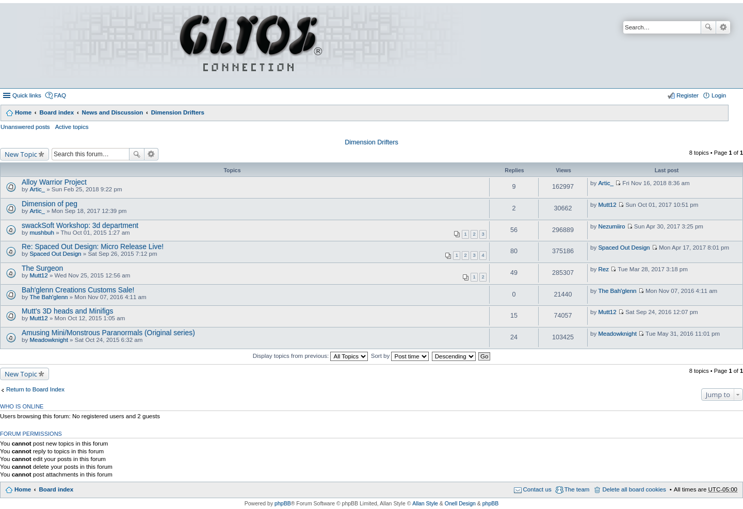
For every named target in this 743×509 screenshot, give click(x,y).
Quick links (26, 95)
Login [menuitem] (719, 95)
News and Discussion (112, 112)
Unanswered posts (25, 127)
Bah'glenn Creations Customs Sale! (78, 290)
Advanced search (723, 27)
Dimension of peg (49, 204)
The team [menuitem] (577, 489)
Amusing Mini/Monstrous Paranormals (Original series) (108, 333)
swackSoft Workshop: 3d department (80, 225)
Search (708, 27)
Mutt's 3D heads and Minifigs (68, 311)
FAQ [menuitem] (60, 95)
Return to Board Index (35, 389)
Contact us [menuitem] (537, 489)
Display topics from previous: (310, 356)
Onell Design (460, 503)
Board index (56, 112)
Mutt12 (607, 205)
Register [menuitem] (687, 95)
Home (23, 112)
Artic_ (37, 189)
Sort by (400, 356)
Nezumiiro (611, 226)
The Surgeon (42, 268)
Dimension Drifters (177, 112)
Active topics (72, 127)
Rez (603, 269)
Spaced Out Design (55, 254)
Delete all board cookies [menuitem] (634, 489)
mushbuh (41, 232)
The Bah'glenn (48, 297)
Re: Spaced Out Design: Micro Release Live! (93, 246)
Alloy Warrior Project (54, 182)
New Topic (21, 154)
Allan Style (425, 503)
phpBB (282, 503)
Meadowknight (48, 340)
